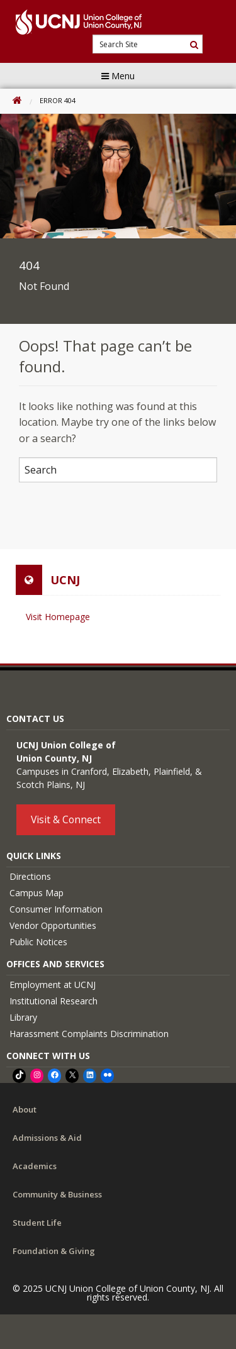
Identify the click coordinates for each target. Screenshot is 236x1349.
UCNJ (65, 579)
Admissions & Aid (47, 1137)
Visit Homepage (58, 617)
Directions (30, 876)
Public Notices (38, 942)
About (25, 1109)
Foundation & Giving (54, 1251)
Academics (35, 1166)
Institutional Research (53, 1001)
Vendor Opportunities (52, 925)
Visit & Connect (66, 819)
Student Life (37, 1222)
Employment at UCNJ (52, 985)
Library (23, 1017)
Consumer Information (56, 909)
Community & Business (57, 1194)
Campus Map (36, 893)
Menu (118, 76)
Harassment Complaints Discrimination (89, 1034)
